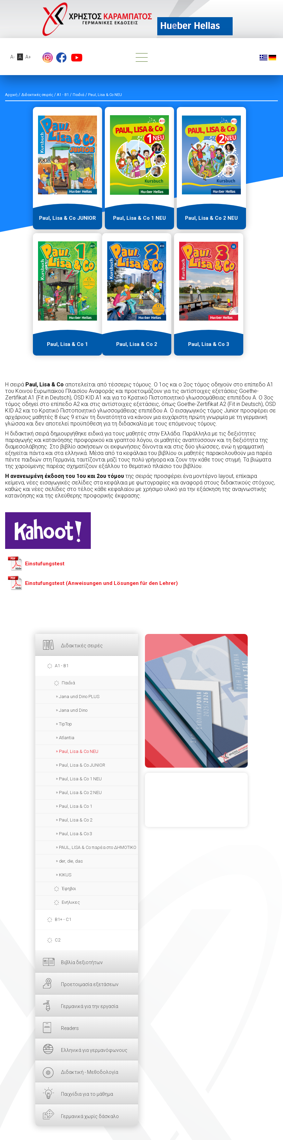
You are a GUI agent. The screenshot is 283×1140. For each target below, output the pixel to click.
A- (12, 57)
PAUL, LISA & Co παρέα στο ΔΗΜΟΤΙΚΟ (97, 847)
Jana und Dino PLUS (79, 696)
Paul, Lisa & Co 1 (75, 806)
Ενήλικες (71, 902)
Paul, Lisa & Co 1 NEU (80, 778)
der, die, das (71, 861)
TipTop (65, 724)
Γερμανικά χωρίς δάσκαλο (90, 1116)
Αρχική (11, 95)
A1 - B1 (62, 665)
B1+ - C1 (63, 919)
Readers (70, 1028)
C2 (57, 940)
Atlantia (66, 737)
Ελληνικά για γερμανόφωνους (94, 1050)
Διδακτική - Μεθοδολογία (89, 1072)
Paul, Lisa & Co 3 (75, 833)
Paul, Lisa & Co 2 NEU (80, 792)
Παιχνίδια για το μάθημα (87, 1094)
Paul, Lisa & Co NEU (78, 751)
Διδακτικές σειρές (82, 645)
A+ (28, 57)
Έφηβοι (69, 888)
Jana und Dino (73, 710)
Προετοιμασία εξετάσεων (90, 984)
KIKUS (65, 874)
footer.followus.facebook (61, 57)
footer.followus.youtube (77, 57)
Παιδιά (68, 682)
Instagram (47, 57)
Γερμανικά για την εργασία (89, 1006)
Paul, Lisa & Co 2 (75, 820)
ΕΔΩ (196, 701)
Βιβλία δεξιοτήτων (82, 962)
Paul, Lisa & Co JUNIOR (82, 765)
